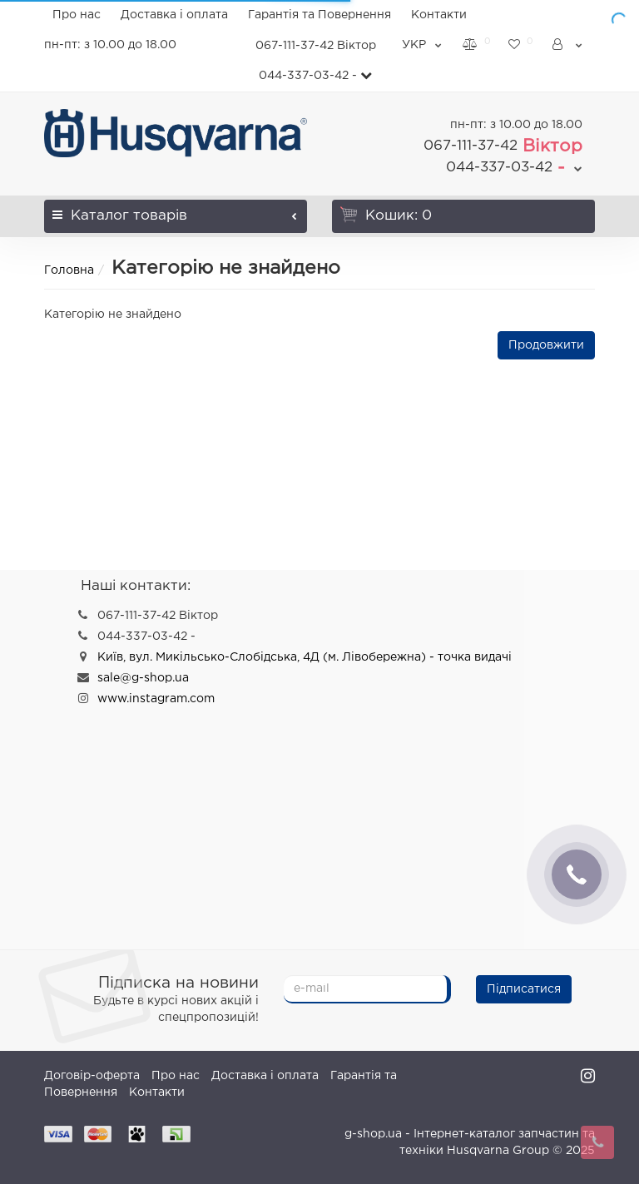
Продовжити (546, 345)
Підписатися (524, 989)
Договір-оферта (92, 1076)
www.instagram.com (156, 699)
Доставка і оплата (174, 15)
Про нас (76, 15)
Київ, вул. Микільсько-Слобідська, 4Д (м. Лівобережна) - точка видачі (304, 657)
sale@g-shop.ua (143, 678)
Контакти (439, 15)
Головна (69, 270)
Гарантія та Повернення (319, 15)
